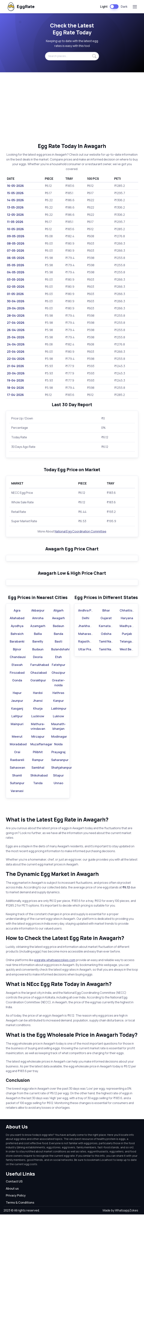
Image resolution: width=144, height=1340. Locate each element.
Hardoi (38, 818)
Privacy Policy (16, 1321)
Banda (58, 759)
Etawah (17, 790)
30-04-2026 (15, 301)
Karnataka (106, 751)
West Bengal (129, 775)
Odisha (106, 759)
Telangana (127, 767)
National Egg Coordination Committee (80, 531)
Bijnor (17, 775)
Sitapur (58, 901)
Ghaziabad (38, 798)
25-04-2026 (15, 337)
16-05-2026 (15, 186)
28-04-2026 (16, 316)
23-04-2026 (15, 352)
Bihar (106, 736)
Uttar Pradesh (88, 775)
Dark (124, 6)
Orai (17, 878)
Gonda (17, 806)
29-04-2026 (16, 308)
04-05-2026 (15, 272)
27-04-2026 (15, 323)
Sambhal (38, 893)
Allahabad (17, 744)
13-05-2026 (15, 207)
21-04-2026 (15, 366)
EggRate (20, 6)
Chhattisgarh (129, 736)
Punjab (127, 759)
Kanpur (58, 826)
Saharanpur (59, 885)
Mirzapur (37, 862)
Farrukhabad (39, 790)
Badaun (58, 751)
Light (104, 6)
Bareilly (37, 767)
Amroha (38, 744)
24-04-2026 (16, 344)
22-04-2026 (16, 359)
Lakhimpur (58, 834)
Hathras (58, 818)
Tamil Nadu (107, 767)
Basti (58, 767)
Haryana (127, 744)
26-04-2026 (16, 330)
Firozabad (17, 798)
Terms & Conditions (20, 1328)
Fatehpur (58, 790)
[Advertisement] (72, 107)
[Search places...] (72, 56)
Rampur (38, 885)
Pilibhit (38, 878)
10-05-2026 (15, 229)
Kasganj (17, 834)
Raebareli (17, 885)
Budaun (38, 775)
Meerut (17, 862)
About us (12, 1314)
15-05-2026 (15, 193)
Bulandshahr (60, 775)
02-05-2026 (15, 287)
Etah (58, 782)
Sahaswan (17, 893)
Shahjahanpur (61, 893)
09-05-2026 (15, 236)
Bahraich (17, 759)
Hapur (17, 818)
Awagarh (58, 744)
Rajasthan (85, 767)
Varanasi (17, 916)
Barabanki (17, 767)
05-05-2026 (15, 265)
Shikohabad (39, 901)
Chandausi (18, 782)
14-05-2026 (15, 200)
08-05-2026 (15, 243)
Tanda (38, 909)
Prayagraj (58, 878)
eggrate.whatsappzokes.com (54, 1085)
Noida (58, 870)
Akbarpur (37, 736)
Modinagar (59, 862)
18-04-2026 (15, 388)
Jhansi (38, 826)
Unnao (58, 909)
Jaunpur (17, 826)
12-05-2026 (15, 215)
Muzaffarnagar (41, 870)
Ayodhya (17, 751)
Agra (17, 736)
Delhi (85, 744)
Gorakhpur (38, 806)
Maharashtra (87, 759)
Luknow (58, 842)
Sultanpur (17, 909)
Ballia (38, 759)
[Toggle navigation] (134, 6)
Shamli (17, 901)
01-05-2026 (15, 294)
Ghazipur (58, 798)
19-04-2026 (15, 380)
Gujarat (106, 744)
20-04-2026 (16, 373)
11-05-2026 (15, 222)
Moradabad (18, 870)
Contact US (14, 1307)
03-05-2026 (15, 279)
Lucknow (37, 842)
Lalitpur (17, 842)
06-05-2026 (15, 258)
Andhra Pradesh (89, 736)
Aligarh (58, 736)
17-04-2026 (15, 395)
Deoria (38, 782)
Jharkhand (86, 751)
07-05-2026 (15, 250)
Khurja (38, 834)
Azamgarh (37, 751)
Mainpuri (17, 849)
